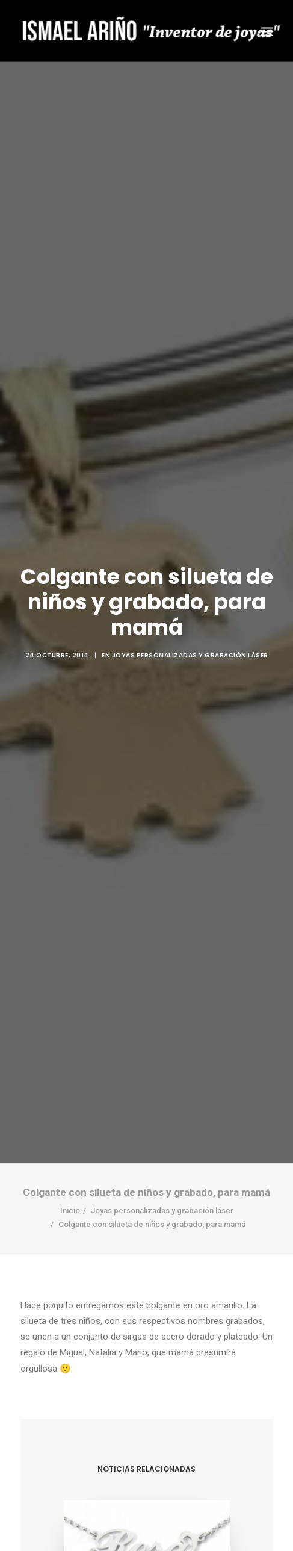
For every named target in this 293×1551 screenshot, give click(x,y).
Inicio (70, 1187)
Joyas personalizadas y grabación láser (190, 643)
